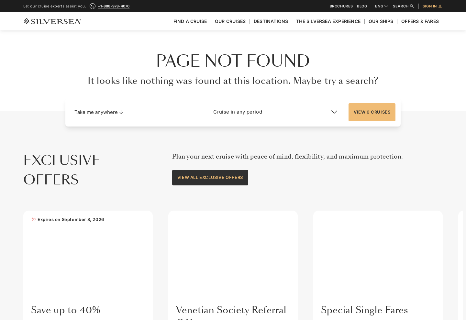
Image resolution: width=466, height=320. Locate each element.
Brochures (341, 6)
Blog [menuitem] (381, 285)
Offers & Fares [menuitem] (420, 21)
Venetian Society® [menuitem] (394, 203)
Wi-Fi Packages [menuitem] (324, 217)
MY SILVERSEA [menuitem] (391, 299)
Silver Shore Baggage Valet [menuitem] (336, 258)
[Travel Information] (337, 157)
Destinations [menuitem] (271, 21)
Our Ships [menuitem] (381, 21)
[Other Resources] (401, 157)
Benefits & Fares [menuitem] (393, 217)
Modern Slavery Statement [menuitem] (271, 271)
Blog (362, 6)
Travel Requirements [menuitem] (329, 203)
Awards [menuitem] (253, 217)
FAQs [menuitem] (314, 230)
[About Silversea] (268, 157)
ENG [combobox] (382, 6)
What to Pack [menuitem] (322, 244)
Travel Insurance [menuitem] (325, 189)
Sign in (433, 6)
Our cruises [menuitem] (230, 21)
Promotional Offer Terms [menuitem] (400, 244)
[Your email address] (207, 262)
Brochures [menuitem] (387, 189)
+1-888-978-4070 (124, 193)
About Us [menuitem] (255, 176)
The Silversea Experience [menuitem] (328, 21)
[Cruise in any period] (275, 112)
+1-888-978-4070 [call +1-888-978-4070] (113, 6)
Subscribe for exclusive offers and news (124, 241)
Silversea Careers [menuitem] (263, 244)
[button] (136, 112)
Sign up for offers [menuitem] (263, 285)
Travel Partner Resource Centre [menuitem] (407, 258)
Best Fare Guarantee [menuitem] (396, 230)
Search (404, 6)
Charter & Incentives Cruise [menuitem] (403, 271)
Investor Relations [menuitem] (263, 203)
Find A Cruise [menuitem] (190, 21)
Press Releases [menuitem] (260, 258)
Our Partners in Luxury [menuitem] (267, 230)
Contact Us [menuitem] (387, 176)
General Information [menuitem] (329, 176)
